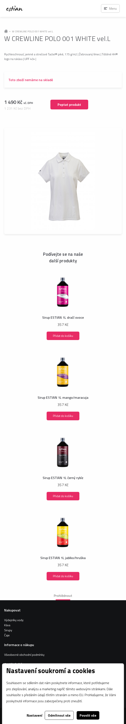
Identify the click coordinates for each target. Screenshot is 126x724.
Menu (113, 8)
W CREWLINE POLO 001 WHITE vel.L (32, 31)
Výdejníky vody (14, 620)
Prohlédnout (63, 595)
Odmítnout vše (59, 715)
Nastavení (34, 715)
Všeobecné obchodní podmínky (24, 654)
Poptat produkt (69, 104)
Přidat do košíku (63, 335)
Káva (7, 625)
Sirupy (8, 630)
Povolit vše (88, 715)
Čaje (7, 635)
